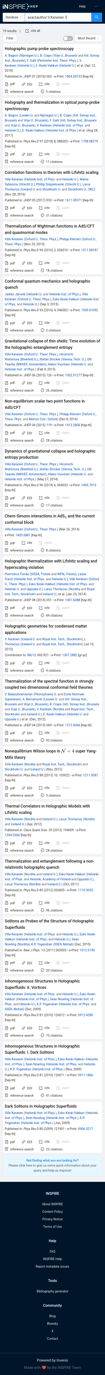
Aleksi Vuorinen (59, 364)
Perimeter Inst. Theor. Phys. (57, 60)
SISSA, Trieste (40, 574)
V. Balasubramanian (19, 694)
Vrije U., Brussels (65, 55)
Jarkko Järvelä (15, 294)
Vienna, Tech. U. (73, 359)
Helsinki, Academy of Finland (50, 879)
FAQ (52, 1251)
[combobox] (58, 17)
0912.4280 (85, 1015)
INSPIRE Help (52, 1259)
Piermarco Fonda (17, 574)
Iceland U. (28, 189)
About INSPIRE (52, 1204)
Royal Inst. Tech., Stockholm (62, 639)
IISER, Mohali (63, 944)
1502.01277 (73, 375)
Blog (52, 1316)
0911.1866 (85, 1075)
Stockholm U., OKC (81, 189)
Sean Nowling (59, 999)
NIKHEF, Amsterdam (31, 364)
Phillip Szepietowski (50, 184)
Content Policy (52, 1211)
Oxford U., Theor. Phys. (41, 239)
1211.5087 (90, 775)
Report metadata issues (52, 1266)
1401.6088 (72, 600)
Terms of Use (52, 1226)
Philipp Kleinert (70, 239)
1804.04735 (73, 76)
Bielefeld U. (29, 359)
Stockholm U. (51, 189)
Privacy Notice (52, 1219)
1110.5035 (85, 890)
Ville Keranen (14, 179)
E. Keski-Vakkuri (47, 65)
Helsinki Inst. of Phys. (69, 125)
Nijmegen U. (29, 55)
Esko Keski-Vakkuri (66, 299)
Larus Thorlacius (56, 589)
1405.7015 (88, 485)
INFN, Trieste (66, 574)
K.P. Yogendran (41, 944)
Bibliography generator (52, 1291)
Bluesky (52, 1323)
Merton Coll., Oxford (43, 419)
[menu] (80, 6)
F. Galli (31, 60)
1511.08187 (89, 250)
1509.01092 (89, 310)
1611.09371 (73, 200)
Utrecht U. (27, 184)
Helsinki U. (25, 65)
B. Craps (46, 55)
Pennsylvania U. (46, 694)
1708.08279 (89, 141)
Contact (52, 1338)
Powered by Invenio (52, 1360)
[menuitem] (82, 6)
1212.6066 (72, 725)
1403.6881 (23, 535)
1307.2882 (69, 655)
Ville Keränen (78, 579)
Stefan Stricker (50, 359)
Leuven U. (51, 699)
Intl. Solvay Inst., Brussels (79, 120)
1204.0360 (12, 835)
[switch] (68, 38)
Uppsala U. (34, 589)
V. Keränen (44, 125)
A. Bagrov (11, 55)
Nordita (74, 589)
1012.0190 (87, 950)
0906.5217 (85, 1129)
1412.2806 (72, 425)
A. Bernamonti (32, 699)
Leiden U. (26, 115)
